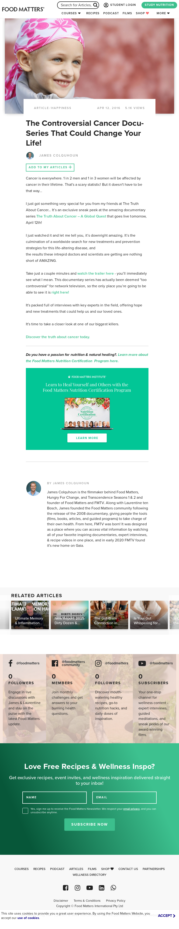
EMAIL (101, 797)
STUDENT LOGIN (119, 5)
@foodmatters (28, 663)
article (41, 108)
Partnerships (154, 869)
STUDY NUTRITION (159, 5)
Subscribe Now (89, 824)
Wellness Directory (90, 875)
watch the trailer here (95, 273)
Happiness (61, 108)
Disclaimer (61, 901)
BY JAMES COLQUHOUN (68, 483)
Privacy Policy (115, 901)
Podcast (111, 13)
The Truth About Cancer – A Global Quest (71, 216)
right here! (60, 292)
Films (127, 13)
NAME (31, 797)
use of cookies (28, 918)
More (161, 13)
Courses (69, 13)
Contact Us (128, 869)
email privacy (131, 808)
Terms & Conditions (87, 901)
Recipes (93, 13)
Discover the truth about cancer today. (58, 337)
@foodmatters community (73, 663)
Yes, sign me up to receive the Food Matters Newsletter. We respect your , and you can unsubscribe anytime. (93, 810)
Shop (142, 13)
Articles (76, 869)
